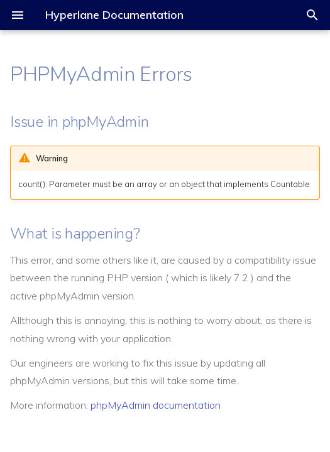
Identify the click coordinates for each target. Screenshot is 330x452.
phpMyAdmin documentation (156, 405)
